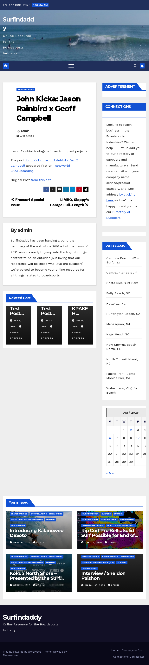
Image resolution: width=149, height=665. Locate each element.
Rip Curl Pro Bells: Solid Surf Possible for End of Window (108, 535)
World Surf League (93, 525)
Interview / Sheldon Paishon (103, 576)
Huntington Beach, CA (123, 314)
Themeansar (10, 655)
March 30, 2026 (95, 585)
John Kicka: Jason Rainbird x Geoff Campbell (48, 108)
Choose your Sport (133, 650)
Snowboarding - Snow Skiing (46, 514)
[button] (135, 66)
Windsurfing (18, 525)
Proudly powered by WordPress (22, 651)
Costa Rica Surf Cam (122, 283)
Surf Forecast (90, 514)
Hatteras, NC (116, 303)
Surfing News (108, 520)
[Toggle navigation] (71, 66)
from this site (41, 180)
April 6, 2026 (22, 542)
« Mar (110, 473)
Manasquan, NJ (118, 324)
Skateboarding (19, 514)
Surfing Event (90, 520)
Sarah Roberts (16, 332)
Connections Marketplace (129, 656)
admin (25, 131)
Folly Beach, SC (118, 293)
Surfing (50, 520)
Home (115, 650)
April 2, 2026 (94, 542)
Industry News (26, 89)
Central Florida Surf (121, 272)
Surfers (106, 514)
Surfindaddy (22, 617)
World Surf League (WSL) (120, 525)
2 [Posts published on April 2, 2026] (131, 430)
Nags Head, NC (117, 334)
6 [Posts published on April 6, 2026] (110, 438)
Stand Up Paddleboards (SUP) (27, 520)
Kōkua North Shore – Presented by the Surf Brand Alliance (35, 578)
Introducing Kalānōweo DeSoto (36, 533)
